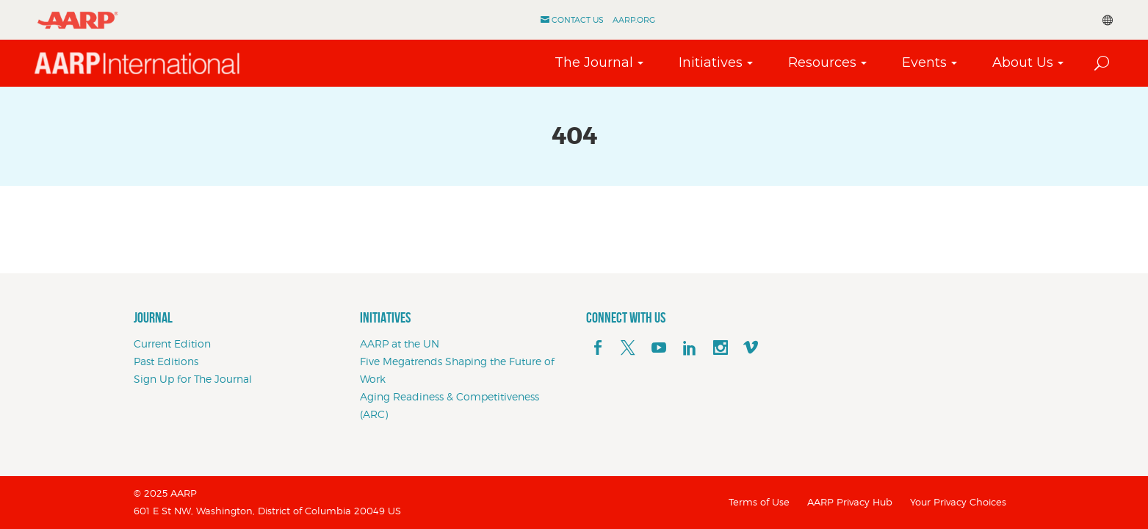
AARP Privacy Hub (849, 502)
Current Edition (172, 343)
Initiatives (710, 62)
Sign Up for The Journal (193, 379)
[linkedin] (689, 348)
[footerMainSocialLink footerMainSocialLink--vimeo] (750, 348)
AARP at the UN (399, 343)
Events (923, 62)
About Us (1022, 62)
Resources (821, 62)
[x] (628, 348)
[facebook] (598, 348)
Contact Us (578, 20)
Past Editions (166, 361)
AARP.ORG (634, 20)
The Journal (593, 62)
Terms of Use (759, 502)
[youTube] (659, 348)
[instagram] (720, 348)
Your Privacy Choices (958, 502)
